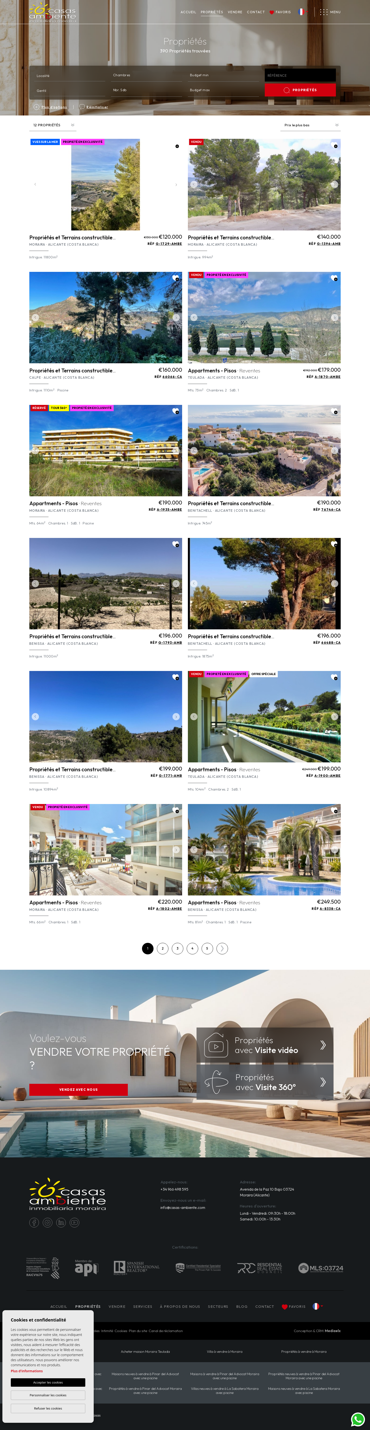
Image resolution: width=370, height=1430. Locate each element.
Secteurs (218, 1306)
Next (177, 184)
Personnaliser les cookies (48, 1395)
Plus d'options (50, 107)
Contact (256, 12)
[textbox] (70, 75)
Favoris (280, 12)
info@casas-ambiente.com (182, 1207)
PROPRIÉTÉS (212, 12)
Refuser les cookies (48, 1408)
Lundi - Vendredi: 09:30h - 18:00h (267, 1213)
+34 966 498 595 (174, 1189)
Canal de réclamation (166, 1330)
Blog (242, 1306)
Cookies (121, 1330)
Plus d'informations (27, 1371)
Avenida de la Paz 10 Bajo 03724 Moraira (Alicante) (267, 1192)
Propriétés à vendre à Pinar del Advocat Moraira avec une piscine (145, 1391)
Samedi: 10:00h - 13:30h (260, 1219)
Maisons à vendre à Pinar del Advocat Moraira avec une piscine (224, 1376)
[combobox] (69, 75)
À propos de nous (180, 1306)
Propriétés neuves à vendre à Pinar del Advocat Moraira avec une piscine (303, 1376)
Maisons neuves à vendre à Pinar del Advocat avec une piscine (145, 1376)
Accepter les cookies (48, 1382)
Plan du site (138, 1330)
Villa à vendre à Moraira (224, 1352)
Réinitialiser (94, 107)
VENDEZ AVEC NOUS (78, 1090)
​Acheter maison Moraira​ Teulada (145, 1352)
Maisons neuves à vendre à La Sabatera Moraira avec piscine (304, 1391)
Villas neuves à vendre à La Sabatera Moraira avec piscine (225, 1391)
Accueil (188, 12)
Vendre (235, 12)
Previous (34, 184)
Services (143, 1306)
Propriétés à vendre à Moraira (304, 1352)
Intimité (107, 1330)
